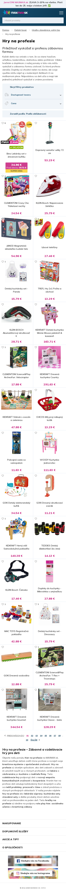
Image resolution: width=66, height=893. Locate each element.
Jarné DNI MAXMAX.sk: (16, 2)
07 (55, 735)
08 (59, 735)
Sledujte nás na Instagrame (35, 873)
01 (27, 735)
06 (50, 735)
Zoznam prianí (48, 12)
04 (41, 735)
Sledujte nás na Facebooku (35, 861)
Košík (54, 12)
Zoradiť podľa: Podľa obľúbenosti (28, 113)
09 (27, 740)
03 (37, 735)
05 (46, 735)
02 (32, 735)
